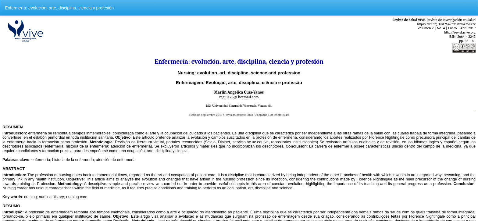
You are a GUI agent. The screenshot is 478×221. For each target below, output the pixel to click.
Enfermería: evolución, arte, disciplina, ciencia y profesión (59, 7)
